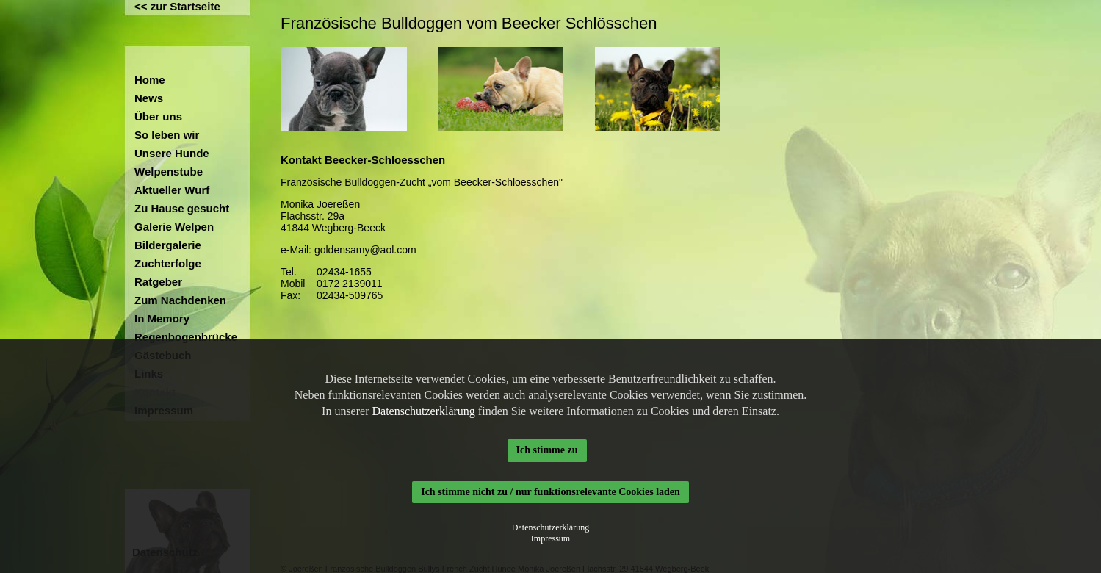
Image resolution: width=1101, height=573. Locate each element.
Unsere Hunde (171, 153)
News (148, 98)
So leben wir (166, 135)
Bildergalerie (167, 245)
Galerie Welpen (174, 226)
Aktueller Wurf (171, 190)
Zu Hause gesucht (181, 208)
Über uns (158, 116)
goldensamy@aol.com (365, 250)
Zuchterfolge (167, 263)
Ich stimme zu (547, 449)
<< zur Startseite (177, 6)
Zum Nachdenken (180, 300)
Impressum (550, 538)
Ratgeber (158, 281)
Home (149, 79)
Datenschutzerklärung (423, 411)
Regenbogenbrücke (185, 337)
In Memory (161, 318)
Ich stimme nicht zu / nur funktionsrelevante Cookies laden (550, 491)
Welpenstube (168, 171)
